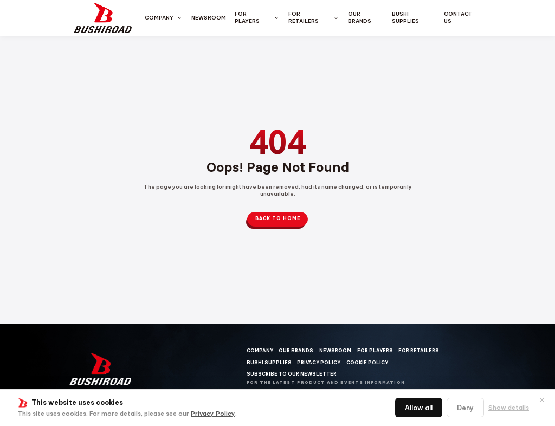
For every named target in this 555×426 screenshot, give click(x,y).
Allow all (419, 408)
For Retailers (303, 17)
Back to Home (277, 219)
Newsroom (208, 17)
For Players (247, 17)
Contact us (458, 17)
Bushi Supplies (405, 17)
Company (159, 17)
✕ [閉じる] (542, 400)
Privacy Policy (213, 413)
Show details (508, 407)
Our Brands (359, 17)
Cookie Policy (367, 362)
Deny (465, 408)
